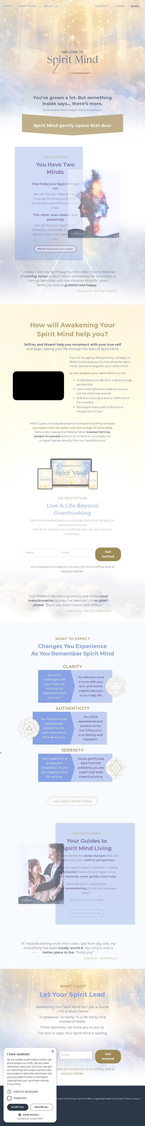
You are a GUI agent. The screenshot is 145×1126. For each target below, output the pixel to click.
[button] (30, 1114)
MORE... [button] (134, 6)
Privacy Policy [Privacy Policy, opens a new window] (14, 1084)
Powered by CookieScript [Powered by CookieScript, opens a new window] (30, 1118)
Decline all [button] (42, 1107)
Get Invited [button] (109, 569)
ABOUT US (51, 6)
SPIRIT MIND (28, 6)
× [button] (52, 1051)
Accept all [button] (17, 1107)
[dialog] (30, 1085)
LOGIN (118, 6)
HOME (9, 6)
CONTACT (101, 6)
